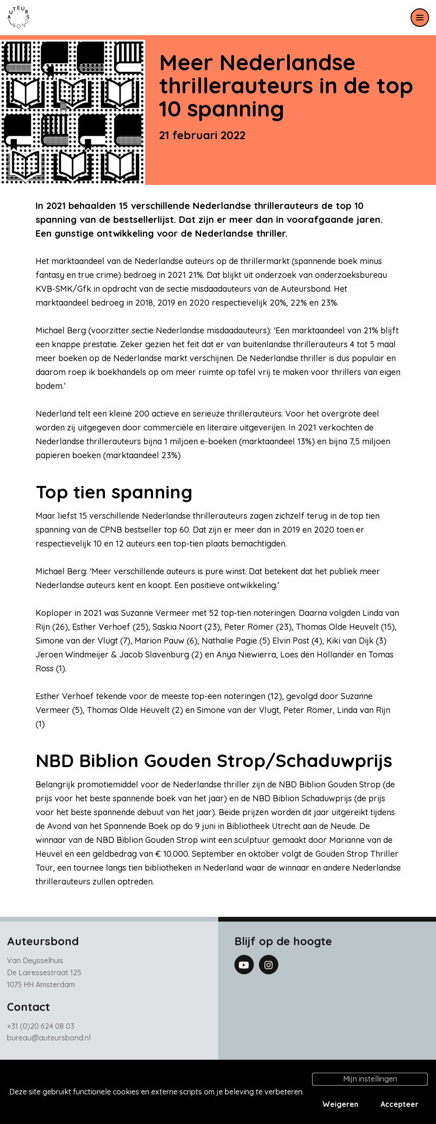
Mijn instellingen (370, 1078)
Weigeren (340, 1104)
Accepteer (399, 1104)
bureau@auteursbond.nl (49, 1041)
